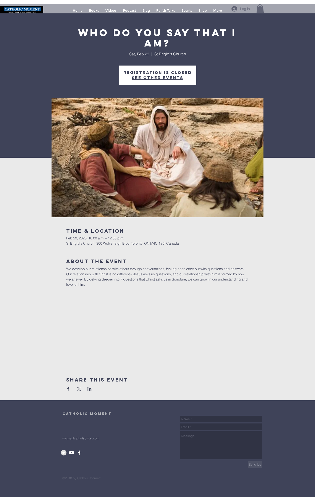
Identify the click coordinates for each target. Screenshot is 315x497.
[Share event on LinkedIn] (89, 389)
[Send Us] (255, 464)
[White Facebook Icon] (79, 452)
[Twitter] (63, 452)
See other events (157, 77)
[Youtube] (71, 452)
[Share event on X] (79, 389)
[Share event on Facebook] (68, 389)
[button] (260, 8)
